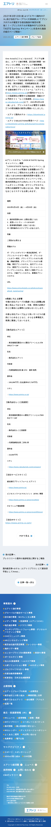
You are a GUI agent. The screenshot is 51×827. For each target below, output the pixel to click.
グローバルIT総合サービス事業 (18, 613)
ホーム (20, 10)
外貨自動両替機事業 (13, 674)
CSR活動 (28, 756)
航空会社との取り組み (15, 695)
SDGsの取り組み (12, 756)
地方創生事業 (10, 625)
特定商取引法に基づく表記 (37, 821)
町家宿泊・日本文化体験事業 (17, 678)
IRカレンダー (11, 730)
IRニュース (10, 718)
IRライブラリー (12, 722)
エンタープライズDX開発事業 (18, 653)
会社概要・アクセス (35, 700)
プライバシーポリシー (14, 819)
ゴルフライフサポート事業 (17, 669)
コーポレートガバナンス (33, 722)
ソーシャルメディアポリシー (33, 819)
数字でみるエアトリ (14, 700)
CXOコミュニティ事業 (15, 636)
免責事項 (9, 739)
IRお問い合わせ (29, 734)
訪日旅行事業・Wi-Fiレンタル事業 (20, 617)
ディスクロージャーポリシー (33, 730)
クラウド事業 (26, 625)
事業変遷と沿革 (35, 695)
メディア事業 (11, 621)
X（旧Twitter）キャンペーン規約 (16, 821)
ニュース (25, 10)
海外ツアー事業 (12, 649)
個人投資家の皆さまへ (26, 726)
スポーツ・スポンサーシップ (18, 752)
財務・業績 (35, 718)
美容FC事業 (40, 653)
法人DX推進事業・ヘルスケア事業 (20, 661)
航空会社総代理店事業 (14, 644)
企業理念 (34, 691)
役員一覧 (9, 704)
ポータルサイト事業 (14, 657)
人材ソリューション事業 (16, 665)
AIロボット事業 (37, 665)
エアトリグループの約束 (16, 691)
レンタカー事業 (35, 644)
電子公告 (20, 739)
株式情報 (9, 726)
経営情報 (22, 718)
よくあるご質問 (12, 734)
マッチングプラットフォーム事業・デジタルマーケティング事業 (26, 630)
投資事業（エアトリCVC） (32, 621)
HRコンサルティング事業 (16, 640)
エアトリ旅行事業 (13, 609)
